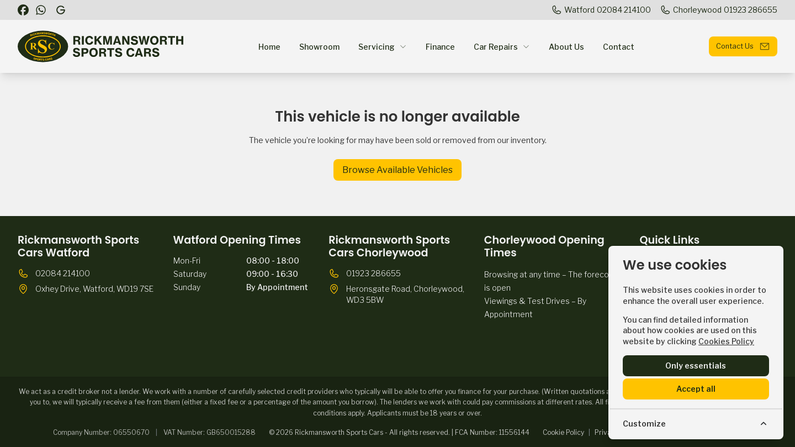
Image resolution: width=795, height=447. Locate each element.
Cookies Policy (726, 341)
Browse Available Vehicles (397, 170)
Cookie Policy (563, 432)
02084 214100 (62, 273)
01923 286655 (373, 273)
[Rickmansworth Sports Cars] (61, 9)
